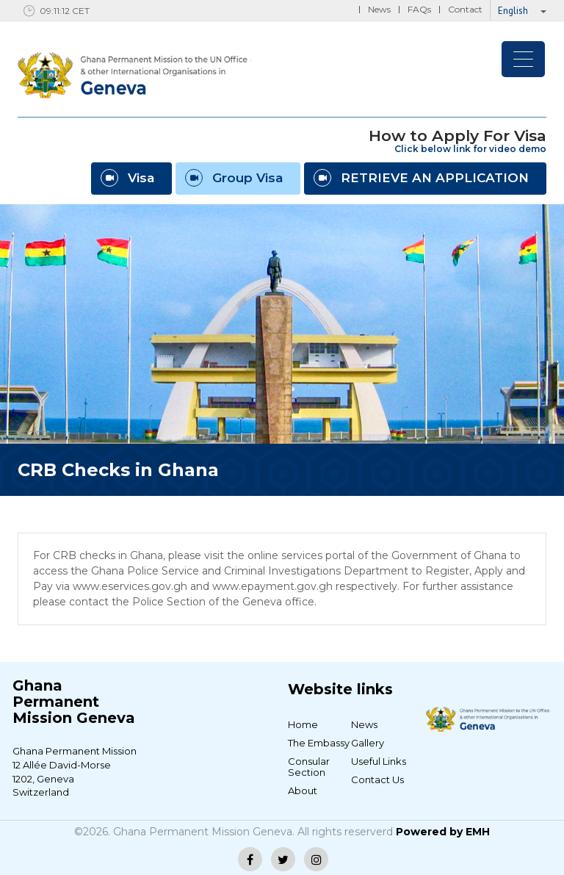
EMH (478, 831)
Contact (465, 9)
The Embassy (319, 743)
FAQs (419, 9)
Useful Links (378, 761)
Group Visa (234, 178)
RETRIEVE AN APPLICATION (421, 178)
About (302, 790)
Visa (127, 178)
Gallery (367, 743)
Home (303, 724)
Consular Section (309, 766)
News (379, 9)
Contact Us (377, 779)
